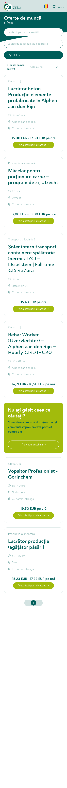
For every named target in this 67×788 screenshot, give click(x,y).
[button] (46, 6)
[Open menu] (61, 6)
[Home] (12, 6)
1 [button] (33, 602)
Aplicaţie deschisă (34, 444)
